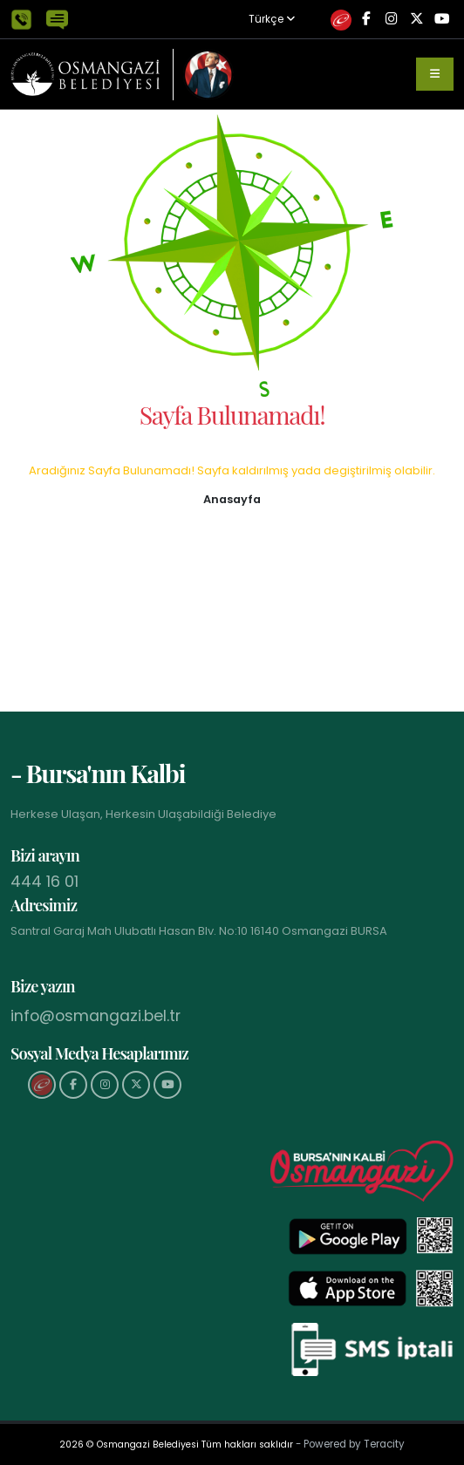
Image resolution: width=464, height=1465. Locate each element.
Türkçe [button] (272, 19)
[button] (232, 498)
